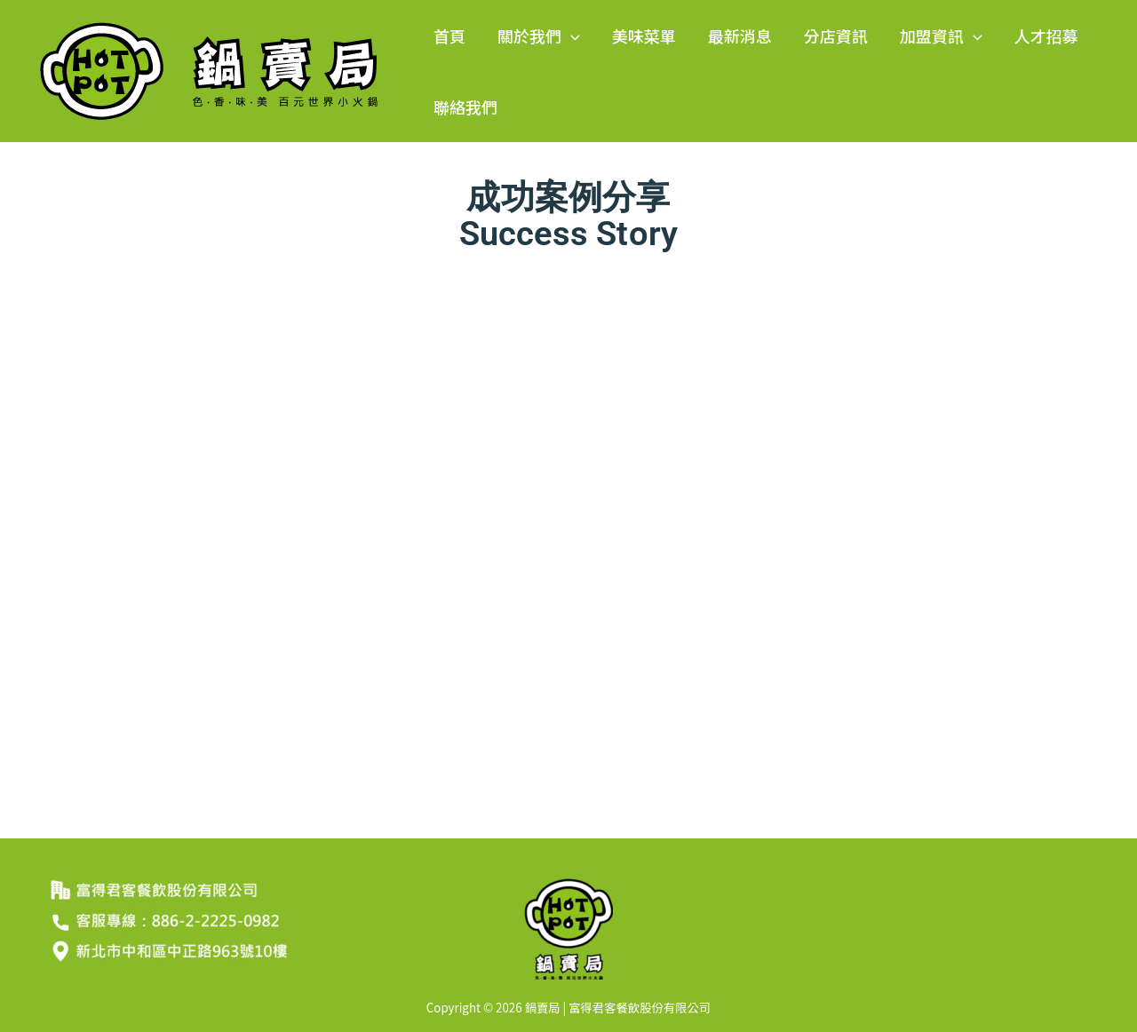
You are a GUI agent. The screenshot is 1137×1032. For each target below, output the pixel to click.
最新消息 (740, 35)
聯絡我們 (465, 106)
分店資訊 (836, 35)
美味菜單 (644, 35)
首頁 (449, 35)
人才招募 (1046, 35)
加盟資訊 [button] (941, 35)
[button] (570, 35)
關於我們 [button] (538, 35)
